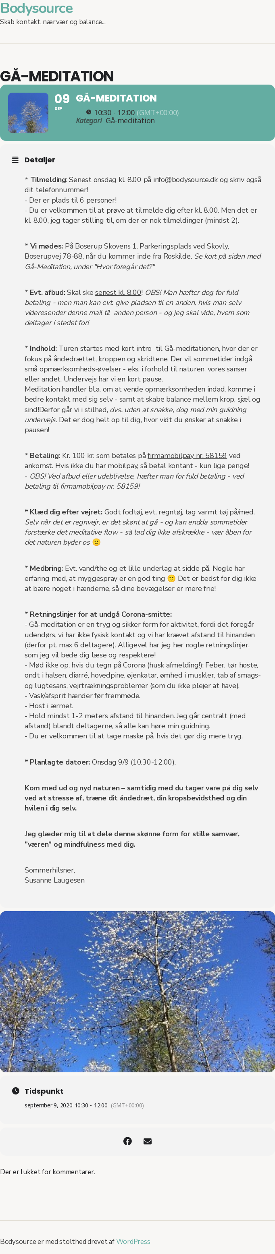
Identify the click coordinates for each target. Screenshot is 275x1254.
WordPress (133, 1241)
